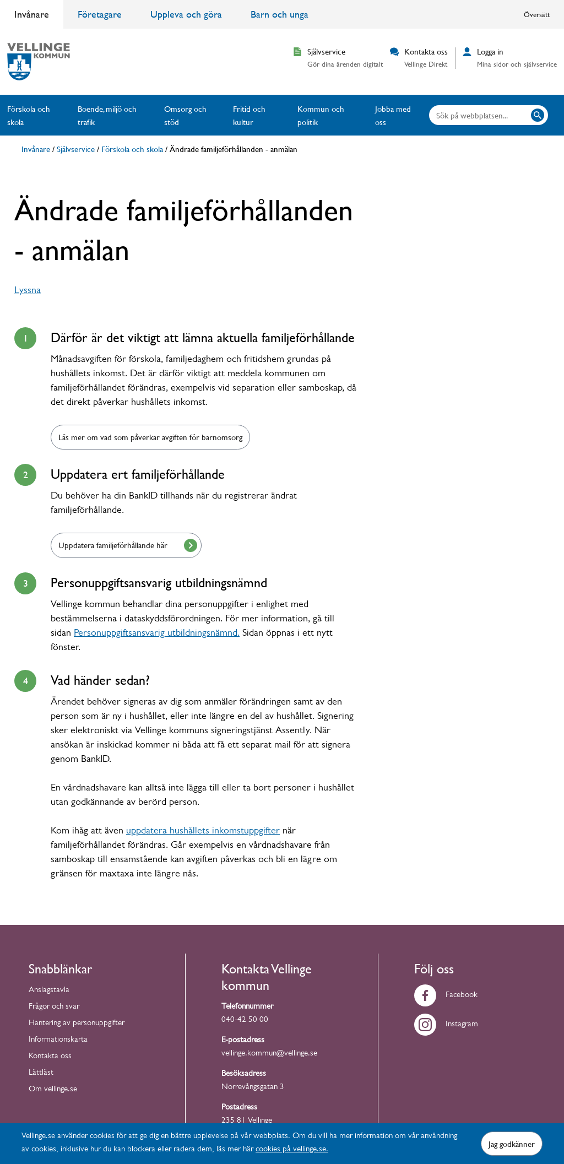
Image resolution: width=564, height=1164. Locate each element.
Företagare (100, 14)
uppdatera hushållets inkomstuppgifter (203, 832)
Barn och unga (279, 14)
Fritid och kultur (249, 115)
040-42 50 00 (244, 1020)
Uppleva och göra (186, 14)
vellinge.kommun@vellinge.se (269, 1054)
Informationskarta (58, 1040)
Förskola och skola (28, 115)
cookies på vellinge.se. (292, 1150)
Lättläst (41, 1073)
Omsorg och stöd (185, 115)
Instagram (446, 1025)
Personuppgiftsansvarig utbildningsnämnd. (157, 634)
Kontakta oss (50, 1057)
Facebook (446, 996)
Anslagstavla (49, 991)
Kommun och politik (320, 115)
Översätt (537, 14)
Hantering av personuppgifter (76, 1024)
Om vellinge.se (53, 1090)
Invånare (31, 14)
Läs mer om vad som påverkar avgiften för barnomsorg (150, 437)
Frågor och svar (54, 1007)
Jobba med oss (393, 115)
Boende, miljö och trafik (107, 115)
